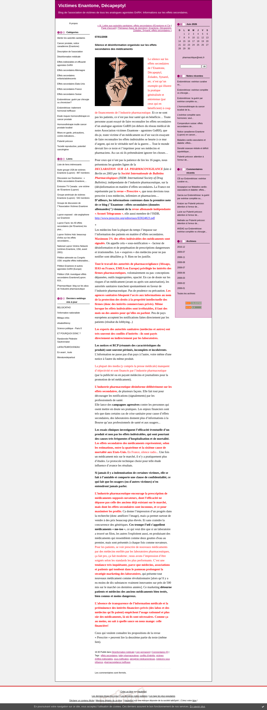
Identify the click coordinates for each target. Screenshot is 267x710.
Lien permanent (143, 652)
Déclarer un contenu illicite (81, 700)
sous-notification (121, 659)
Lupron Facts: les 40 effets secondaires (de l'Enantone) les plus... (72, 226)
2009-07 (181, 252)
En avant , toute (64, 352)
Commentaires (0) (160, 652)
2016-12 (181, 247)
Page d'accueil (108, 28)
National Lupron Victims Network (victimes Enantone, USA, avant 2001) (72, 249)
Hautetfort (142, 692)
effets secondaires (109, 655)
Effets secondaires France (69, 89)
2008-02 (181, 283)
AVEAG (180, 229)
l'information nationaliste (68, 313)
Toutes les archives (186, 293)
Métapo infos (63, 318)
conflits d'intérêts (147, 655)
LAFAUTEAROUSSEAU (68, 347)
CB (178, 178)
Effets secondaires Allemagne (71, 70)
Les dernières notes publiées (133, 696)
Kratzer (180, 203)
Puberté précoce (65, 141)
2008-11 (181, 257)
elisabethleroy (63, 323)
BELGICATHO (64, 307)
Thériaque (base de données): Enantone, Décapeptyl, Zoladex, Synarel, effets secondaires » (145, 29)
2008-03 (181, 278)
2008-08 (181, 262)
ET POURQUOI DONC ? (69, 333)
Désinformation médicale (68, 57)
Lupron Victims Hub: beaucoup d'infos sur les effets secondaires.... (71, 237)
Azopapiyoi (182, 187)
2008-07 (181, 267)
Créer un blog (126, 692)
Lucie (179, 212)
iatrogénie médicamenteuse (142, 659)
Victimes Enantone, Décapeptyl (92, 5)
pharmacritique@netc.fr (193, 57)
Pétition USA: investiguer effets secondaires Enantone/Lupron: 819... (71, 277)
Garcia (180, 195)
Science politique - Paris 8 (69, 328)
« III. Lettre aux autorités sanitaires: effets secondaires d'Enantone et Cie (134, 25)
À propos (73, 23)
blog (194, 700)
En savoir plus (197, 706)
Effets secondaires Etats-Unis (71, 84)
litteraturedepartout (66, 357)
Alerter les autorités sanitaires (71, 38)
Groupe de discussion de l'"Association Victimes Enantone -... (72, 206)
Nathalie (181, 220)
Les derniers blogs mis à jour (105, 696)
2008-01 (181, 288)
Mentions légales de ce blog (109, 700)
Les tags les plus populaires (162, 696)
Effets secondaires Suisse (69, 94)
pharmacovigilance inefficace (117, 662)
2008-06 (181, 273)
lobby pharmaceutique (129, 655)
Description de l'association (70, 51)
